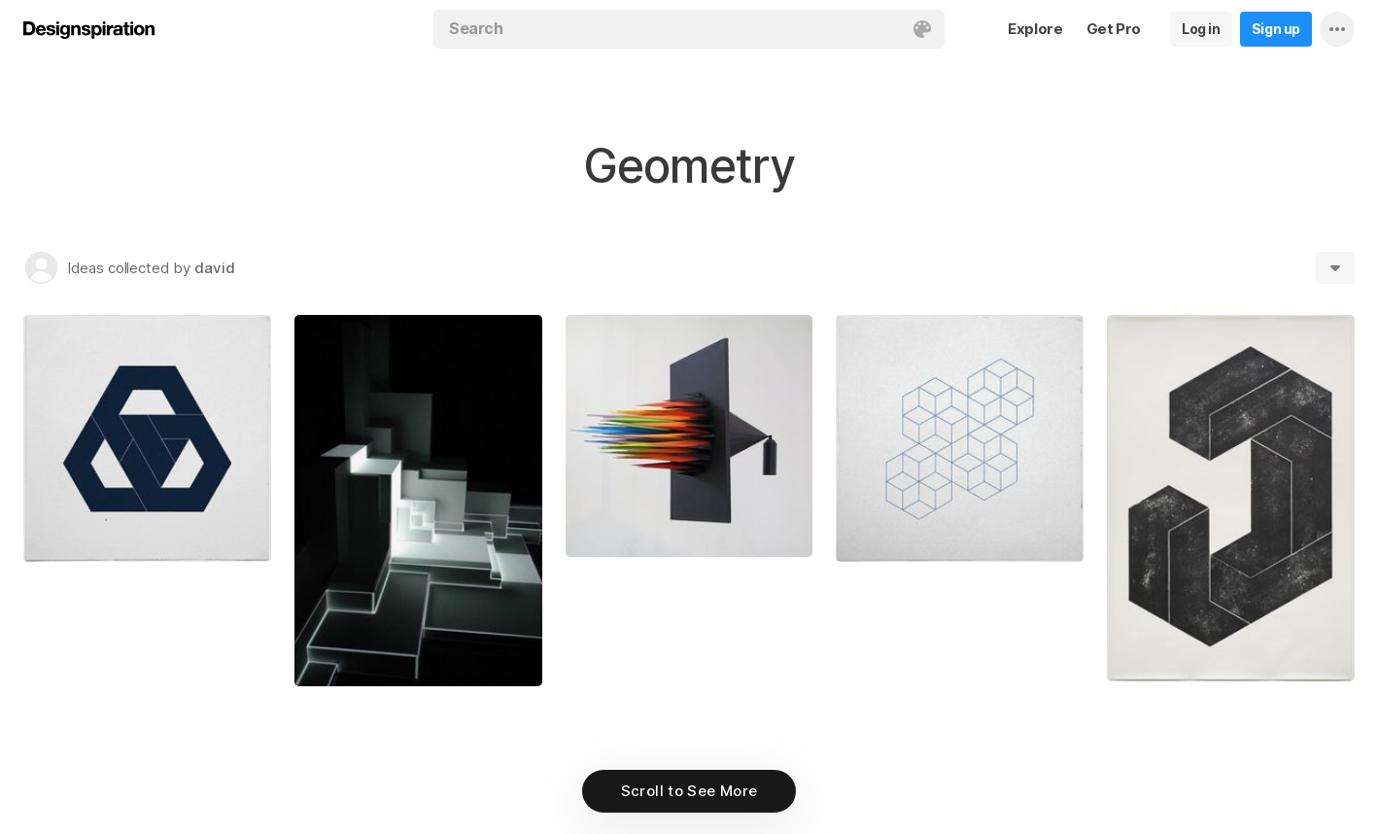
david (214, 268)
